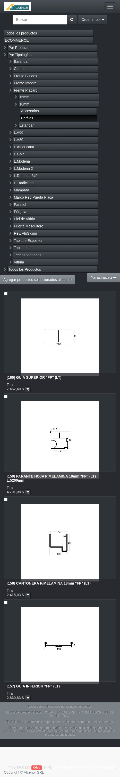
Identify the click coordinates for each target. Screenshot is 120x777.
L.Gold (19, 154)
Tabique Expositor (28, 241)
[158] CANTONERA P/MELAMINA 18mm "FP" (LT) (49, 583)
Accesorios (30, 111)
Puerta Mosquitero (28, 226)
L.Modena (22, 161)
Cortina (19, 69)
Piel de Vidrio (24, 219)
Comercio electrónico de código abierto (84, 767)
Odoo (36, 767)
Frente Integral (25, 83)
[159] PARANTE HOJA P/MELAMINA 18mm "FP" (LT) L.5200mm (51, 478)
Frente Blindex (25, 76)
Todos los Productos (24, 269)
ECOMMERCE (17, 40)
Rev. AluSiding (25, 233)
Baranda (21, 61)
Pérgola (20, 212)
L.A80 (18, 140)
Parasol (20, 204)
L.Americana (24, 147)
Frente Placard (26, 90)
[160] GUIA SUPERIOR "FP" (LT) (34, 377)
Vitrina (19, 262)
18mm (24, 104)
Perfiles (27, 118)
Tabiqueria (22, 248)
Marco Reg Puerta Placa (33, 197)
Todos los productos (21, 33)
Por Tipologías (20, 55)
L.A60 (18, 132)
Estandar (26, 125)
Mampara (21, 190)
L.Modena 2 (23, 168)
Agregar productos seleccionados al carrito (37, 280)
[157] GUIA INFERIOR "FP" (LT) (33, 686)
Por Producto (19, 48)
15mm (24, 97)
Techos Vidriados (27, 255)
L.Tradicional (24, 183)
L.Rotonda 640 (26, 176)
